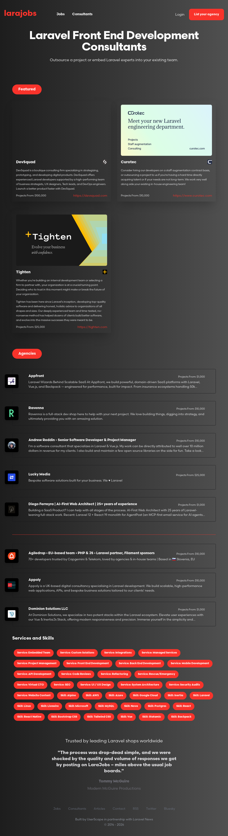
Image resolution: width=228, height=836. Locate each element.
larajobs (20, 14)
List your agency (206, 14)
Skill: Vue (126, 716)
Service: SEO (62, 684)
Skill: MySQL (106, 706)
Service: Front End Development (87, 663)
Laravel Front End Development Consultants (114, 42)
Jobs (61, 14)
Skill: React (183, 706)
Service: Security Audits (184, 684)
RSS (135, 808)
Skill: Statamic (151, 716)
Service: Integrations (118, 652)
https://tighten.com (92, 327)
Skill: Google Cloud (145, 695)
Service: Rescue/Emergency (156, 674)
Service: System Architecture (140, 684)
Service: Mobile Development (190, 663)
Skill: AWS (92, 695)
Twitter (151, 808)
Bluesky (169, 808)
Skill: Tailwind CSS (99, 716)
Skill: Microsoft (78, 706)
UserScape (95, 819)
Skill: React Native (29, 716)
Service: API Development (34, 674)
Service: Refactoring (114, 674)
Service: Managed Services (159, 652)
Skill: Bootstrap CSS (64, 716)
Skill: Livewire (50, 706)
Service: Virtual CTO (30, 684)
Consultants (82, 14)
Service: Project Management (37, 663)
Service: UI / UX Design (95, 684)
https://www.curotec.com (192, 195)
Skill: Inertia (175, 695)
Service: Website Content (34, 695)
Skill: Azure (116, 695)
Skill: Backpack (181, 716)
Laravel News (143, 819)
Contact (119, 808)
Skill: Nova (131, 706)
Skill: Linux (24, 706)
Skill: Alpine (68, 695)
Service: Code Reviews (76, 674)
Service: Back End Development (140, 663)
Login (179, 14)
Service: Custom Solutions (77, 652)
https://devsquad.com (90, 195)
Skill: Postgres (157, 706)
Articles (99, 808)
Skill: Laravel (201, 695)
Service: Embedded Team (33, 652)
